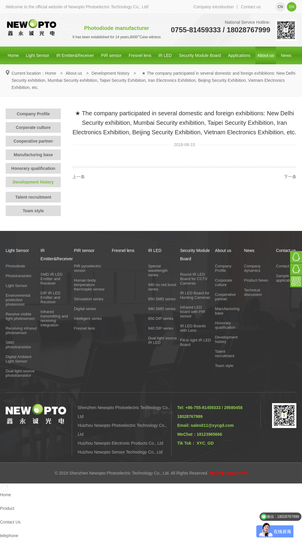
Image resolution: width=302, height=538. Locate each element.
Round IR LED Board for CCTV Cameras (193, 278)
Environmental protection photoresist (18, 299)
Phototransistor (18, 276)
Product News (256, 280)
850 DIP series (160, 318)
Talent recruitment (33, 197)
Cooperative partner (33, 141)
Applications (239, 55)
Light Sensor (37, 55)
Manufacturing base (33, 154)
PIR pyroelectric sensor (87, 268)
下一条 (290, 176)
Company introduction (213, 6)
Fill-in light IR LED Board (195, 342)
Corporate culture (33, 127)
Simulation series (88, 299)
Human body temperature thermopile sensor (89, 284)
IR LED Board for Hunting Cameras (195, 295)
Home (13, 55)
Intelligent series (88, 318)
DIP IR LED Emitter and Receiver (51, 297)
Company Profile (33, 113)
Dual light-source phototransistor (20, 373)
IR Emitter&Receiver (75, 55)
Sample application (285, 278)
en (291, 7)
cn (280, 7)
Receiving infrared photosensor (21, 330)
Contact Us (285, 266)
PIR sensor (111, 55)
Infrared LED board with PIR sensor (192, 311)
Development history (111, 73)
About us (266, 55)
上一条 (78, 176)
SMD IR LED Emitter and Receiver (52, 278)
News (286, 55)
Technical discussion (253, 292)
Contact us (251, 6)
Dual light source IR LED (162, 340)
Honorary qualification (33, 168)
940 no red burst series (162, 286)
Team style (33, 210)
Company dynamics (252, 268)
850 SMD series (161, 299)
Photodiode (15, 266)
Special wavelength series (158, 270)
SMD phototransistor (18, 344)
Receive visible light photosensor (20, 316)
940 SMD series (161, 308)
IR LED (165, 55)
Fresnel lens (140, 55)
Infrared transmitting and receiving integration (54, 318)
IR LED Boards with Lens (193, 328)
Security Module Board (200, 55)
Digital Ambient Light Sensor (18, 359)
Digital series (85, 308)
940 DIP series (160, 328)
